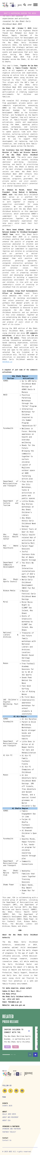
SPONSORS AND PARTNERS (11, 1129)
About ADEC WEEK (9, 1114)
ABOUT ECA (6, 1120)
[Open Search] (24, 4)
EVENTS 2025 (7, 1106)
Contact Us (6, 1140)
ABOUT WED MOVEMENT (10, 1117)
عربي (30, 4)
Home (4, 1097)
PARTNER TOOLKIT (9, 1132)
